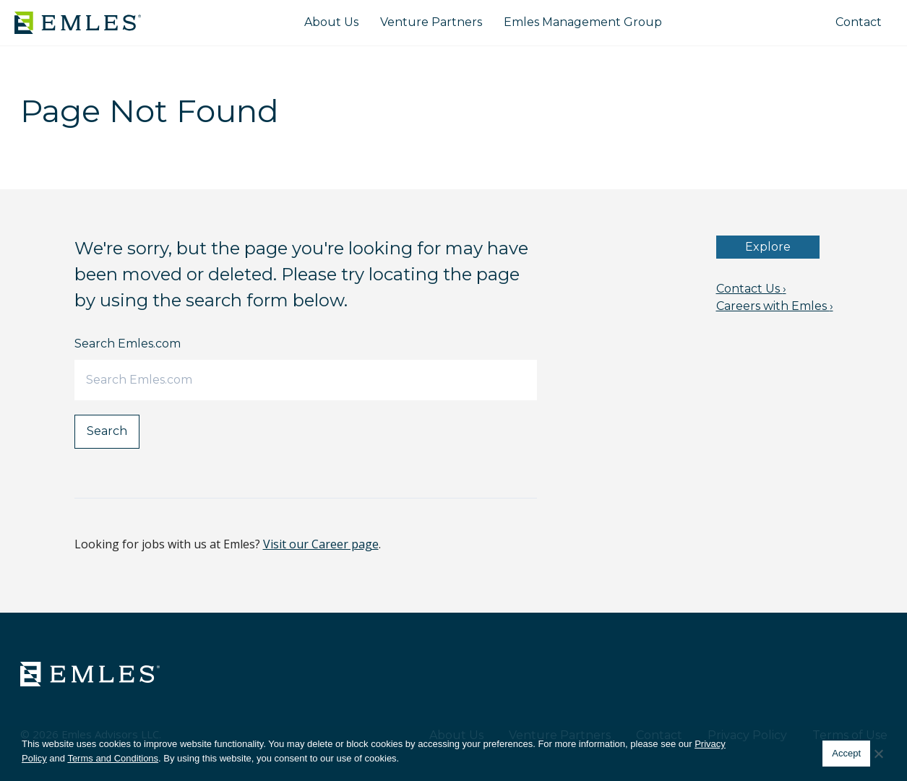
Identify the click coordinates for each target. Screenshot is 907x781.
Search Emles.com (127, 343)
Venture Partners (431, 22)
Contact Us (751, 288)
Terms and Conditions (112, 758)
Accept (846, 753)
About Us (331, 22)
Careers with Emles (774, 306)
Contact (858, 22)
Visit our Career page (321, 544)
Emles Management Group (583, 22)
